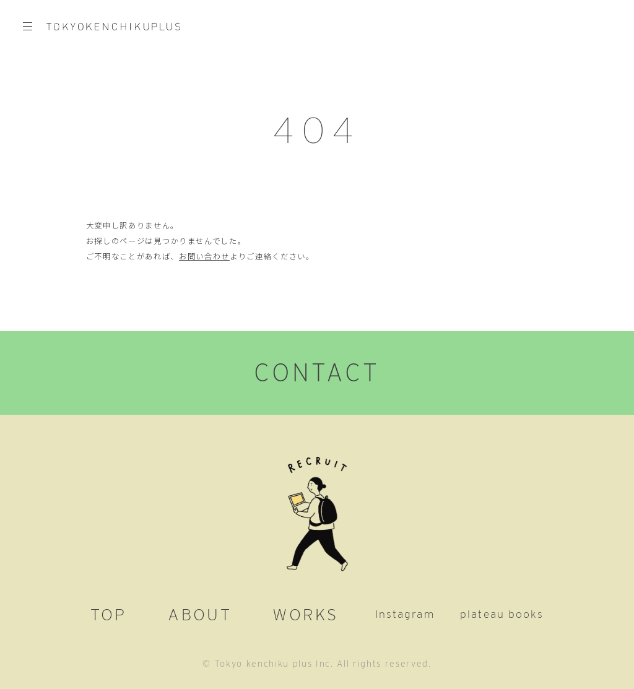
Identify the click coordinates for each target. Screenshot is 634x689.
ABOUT (200, 614)
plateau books (502, 613)
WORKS (305, 614)
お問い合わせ (204, 256)
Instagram (405, 613)
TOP (108, 614)
